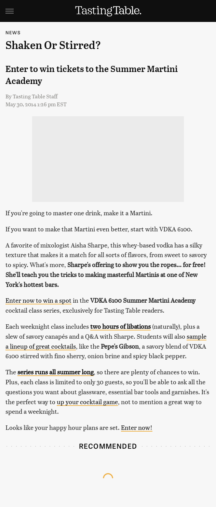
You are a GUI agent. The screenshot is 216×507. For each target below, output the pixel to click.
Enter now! (136, 427)
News (13, 32)
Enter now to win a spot (38, 300)
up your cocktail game (87, 401)
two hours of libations (120, 326)
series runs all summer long (55, 371)
